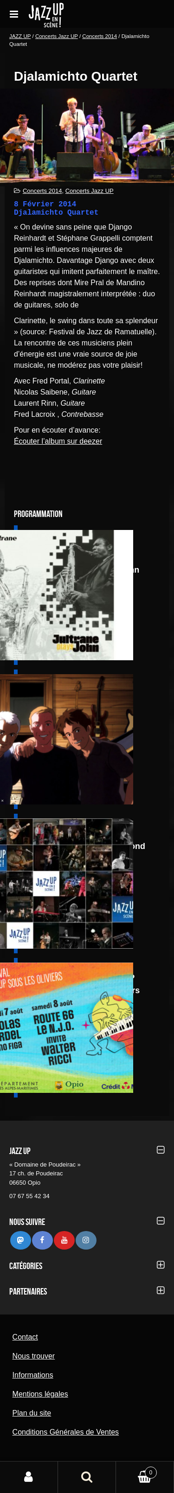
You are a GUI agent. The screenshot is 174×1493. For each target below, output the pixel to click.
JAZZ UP (20, 36)
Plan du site (32, 1413)
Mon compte (29, 1477)
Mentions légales (40, 1394)
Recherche (87, 1477)
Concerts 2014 (99, 36)
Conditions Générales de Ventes (66, 1432)
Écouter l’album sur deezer (58, 441)
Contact (25, 1337)
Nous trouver (34, 1356)
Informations (33, 1375)
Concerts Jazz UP (56, 36)
